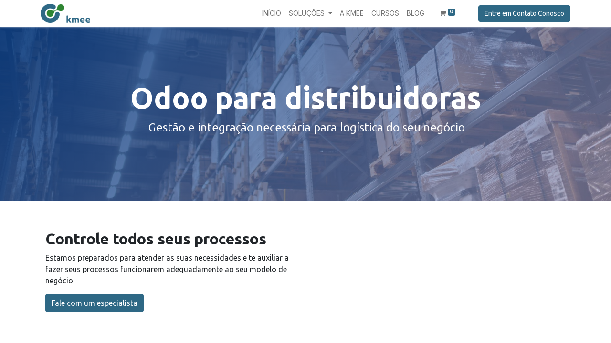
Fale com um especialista (94, 303)
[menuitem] (271, 13)
